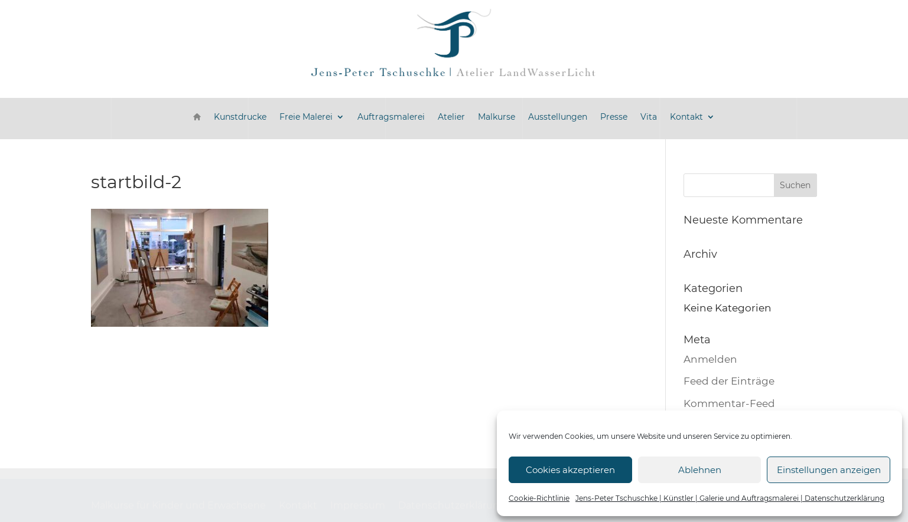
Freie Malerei (306, 116)
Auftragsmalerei (391, 116)
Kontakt (686, 116)
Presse (613, 116)
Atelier (451, 116)
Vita (648, 116)
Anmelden (710, 359)
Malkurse (496, 116)
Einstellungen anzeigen (829, 469)
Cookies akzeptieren (570, 469)
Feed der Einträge (729, 381)
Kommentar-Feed (729, 403)
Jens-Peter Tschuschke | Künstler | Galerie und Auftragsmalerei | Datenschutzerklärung (729, 498)
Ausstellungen (557, 116)
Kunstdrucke (240, 116)
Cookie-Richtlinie (539, 498)
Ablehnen (699, 469)
